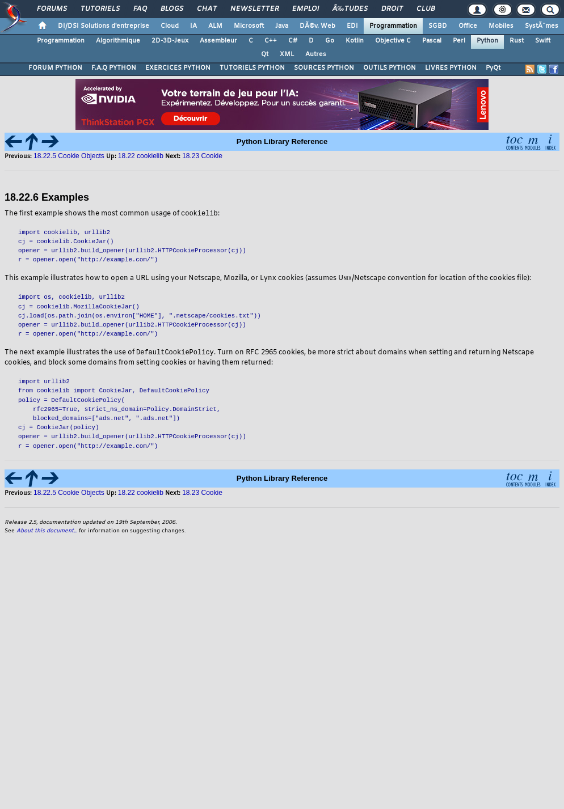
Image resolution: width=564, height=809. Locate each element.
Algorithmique (118, 41)
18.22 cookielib (141, 156)
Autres (315, 54)
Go (329, 41)
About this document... (46, 532)
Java (281, 26)
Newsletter (254, 9)
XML (287, 54)
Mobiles (501, 26)
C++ (270, 41)
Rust (517, 41)
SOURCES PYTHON (324, 68)
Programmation (393, 26)
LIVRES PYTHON (451, 68)
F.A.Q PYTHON (113, 68)
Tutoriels (100, 9)
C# (292, 41)
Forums (52, 9)
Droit (392, 9)
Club (425, 9)
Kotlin (355, 41)
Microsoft (249, 26)
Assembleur (218, 41)
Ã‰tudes (350, 9)
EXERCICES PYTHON (178, 68)
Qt (264, 54)
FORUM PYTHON (55, 68)
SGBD (437, 26)
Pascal (431, 41)
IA (193, 26)
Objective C (393, 41)
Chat (207, 9)
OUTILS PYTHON (389, 68)
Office (467, 26)
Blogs (171, 9)
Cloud (170, 26)
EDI (352, 26)
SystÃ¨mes (541, 26)
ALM (215, 26)
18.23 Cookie (202, 156)
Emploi (305, 9)
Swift (542, 41)
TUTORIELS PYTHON (252, 68)
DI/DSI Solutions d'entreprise (103, 26)
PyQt (493, 68)
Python (487, 41)
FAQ (140, 9)
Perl (459, 41)
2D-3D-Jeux (169, 41)
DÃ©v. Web (317, 26)
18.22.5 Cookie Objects (68, 156)
